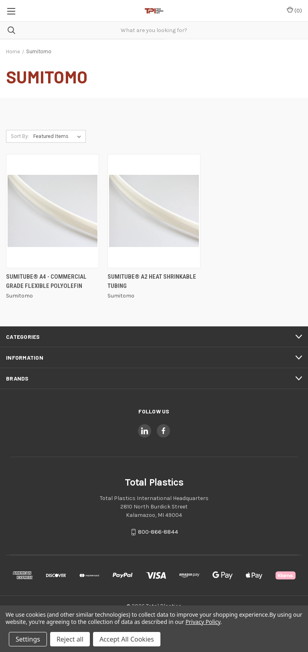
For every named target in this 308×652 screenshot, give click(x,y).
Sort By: (20, 136)
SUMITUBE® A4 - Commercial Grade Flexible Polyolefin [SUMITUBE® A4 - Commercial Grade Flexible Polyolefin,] (46, 281)
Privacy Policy (202, 622)
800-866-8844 (158, 532)
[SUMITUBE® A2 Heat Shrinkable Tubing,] (154, 211)
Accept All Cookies (126, 639)
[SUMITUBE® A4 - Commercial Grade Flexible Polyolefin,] (52, 211)
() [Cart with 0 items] (294, 10)
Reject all (70, 639)
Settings (28, 639)
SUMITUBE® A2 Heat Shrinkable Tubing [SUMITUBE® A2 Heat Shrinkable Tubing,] (151, 281)
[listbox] (58, 136)
